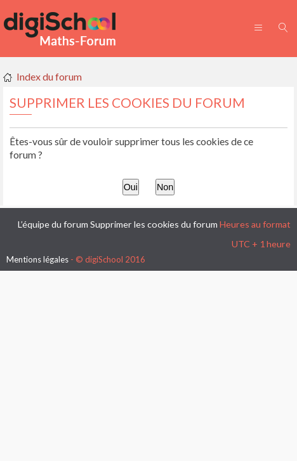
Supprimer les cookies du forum (154, 224)
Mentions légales (37, 259)
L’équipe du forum (53, 224)
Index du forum (49, 76)
